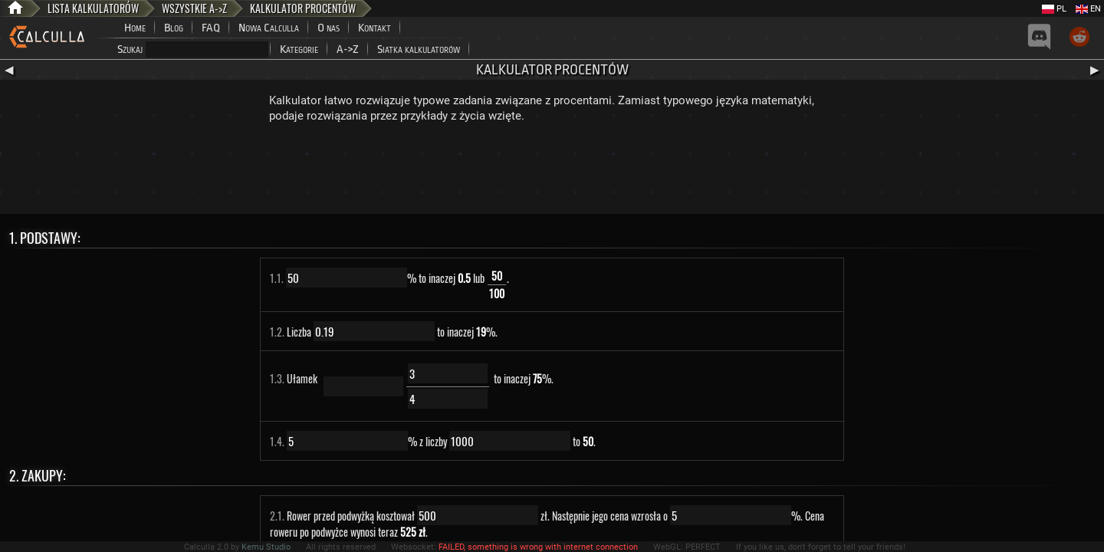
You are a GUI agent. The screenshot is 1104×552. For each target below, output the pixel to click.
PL (1054, 9)
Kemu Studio (266, 547)
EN (1088, 9)
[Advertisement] (552, 171)
